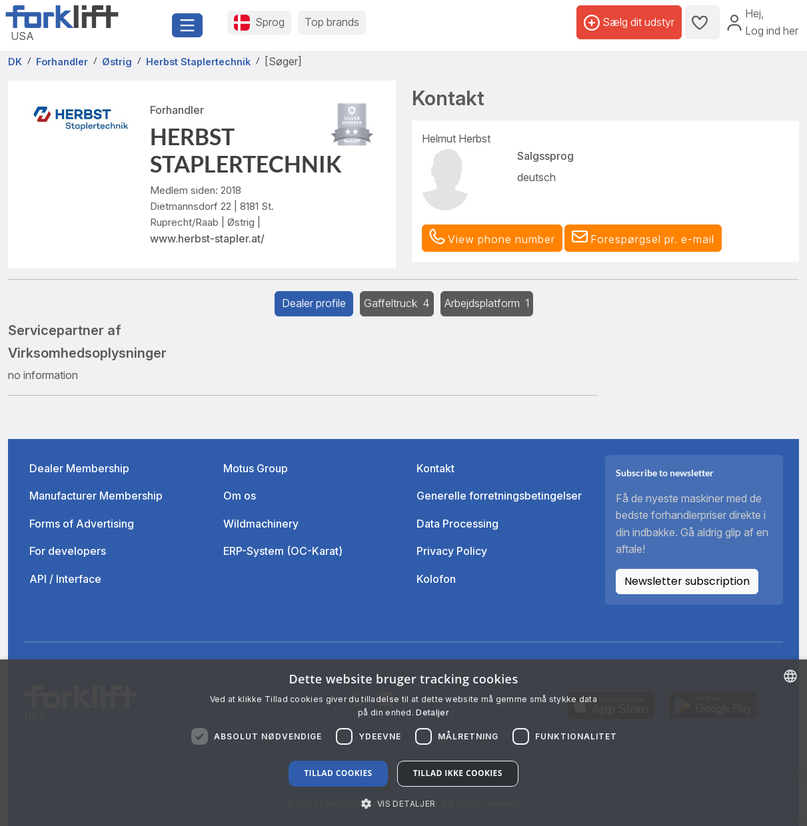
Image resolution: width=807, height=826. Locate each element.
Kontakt (435, 468)
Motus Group (255, 468)
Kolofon (436, 579)
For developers (67, 551)
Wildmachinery (261, 523)
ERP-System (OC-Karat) (283, 551)
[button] (643, 238)
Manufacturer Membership (96, 495)
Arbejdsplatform (486, 303)
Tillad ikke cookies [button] (457, 773)
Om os (239, 495)
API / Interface (65, 579)
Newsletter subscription (687, 581)
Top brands (332, 22)
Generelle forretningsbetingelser (499, 495)
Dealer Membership (79, 468)
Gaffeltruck (397, 303)
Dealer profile (314, 303)
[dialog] (403, 742)
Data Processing (457, 523)
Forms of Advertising (81, 523)
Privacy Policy (451, 551)
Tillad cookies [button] (338, 773)
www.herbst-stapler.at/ (207, 238)
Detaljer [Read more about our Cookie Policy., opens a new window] (432, 712)
